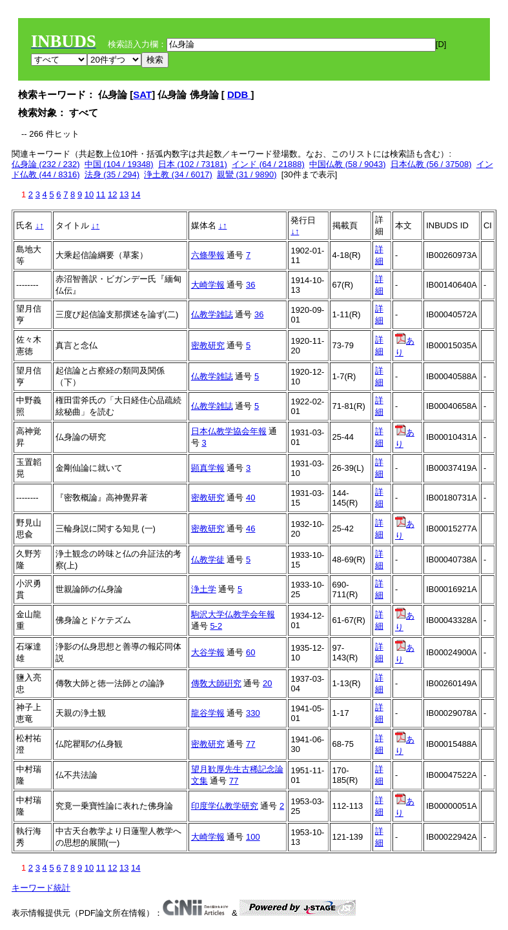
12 (112, 194)
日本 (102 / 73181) (192, 164)
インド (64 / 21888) (268, 164)
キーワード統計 (41, 888)
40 (250, 497)
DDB (239, 94)
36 (250, 285)
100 (253, 837)
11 (100, 194)
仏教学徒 (208, 559)
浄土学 (203, 589)
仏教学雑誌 (212, 314)
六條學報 (208, 255)
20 (267, 683)
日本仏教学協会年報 (229, 431)
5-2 (216, 626)
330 (253, 713)
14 (135, 194)
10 (89, 194)
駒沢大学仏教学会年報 (233, 614)
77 (250, 744)
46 (250, 528)
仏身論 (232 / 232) (46, 164)
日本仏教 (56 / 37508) (431, 164)
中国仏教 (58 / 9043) (347, 164)
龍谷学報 (208, 713)
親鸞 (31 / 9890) (247, 174)
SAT (142, 94)
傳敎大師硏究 (216, 683)
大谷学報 (208, 652)
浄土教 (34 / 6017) (178, 174)
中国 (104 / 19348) (119, 164)
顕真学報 (208, 468)
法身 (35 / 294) (112, 174)
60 (250, 652)
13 (123, 194)
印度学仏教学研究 (224, 806)
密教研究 (208, 345)
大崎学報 (208, 285)
